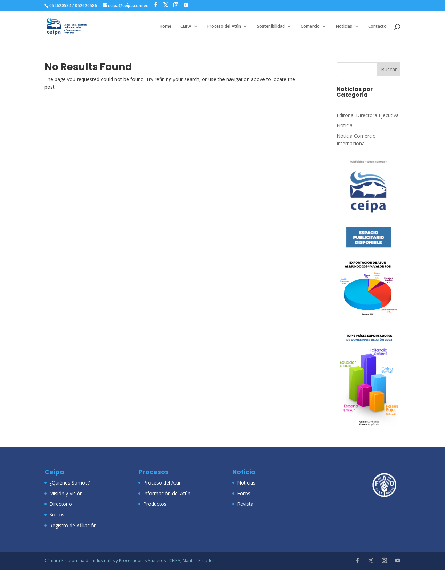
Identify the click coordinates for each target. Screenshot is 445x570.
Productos (155, 503)
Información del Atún (167, 493)
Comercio (310, 26)
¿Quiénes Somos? (69, 482)
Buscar (389, 69)
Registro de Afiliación (73, 525)
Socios (56, 514)
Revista (245, 503)
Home (165, 26)
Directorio (60, 503)
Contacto (377, 26)
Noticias (344, 26)
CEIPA (185, 26)
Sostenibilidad (271, 26)
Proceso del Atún (224, 26)
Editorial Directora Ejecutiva (368, 115)
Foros (243, 493)
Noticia (345, 125)
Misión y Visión (66, 493)
